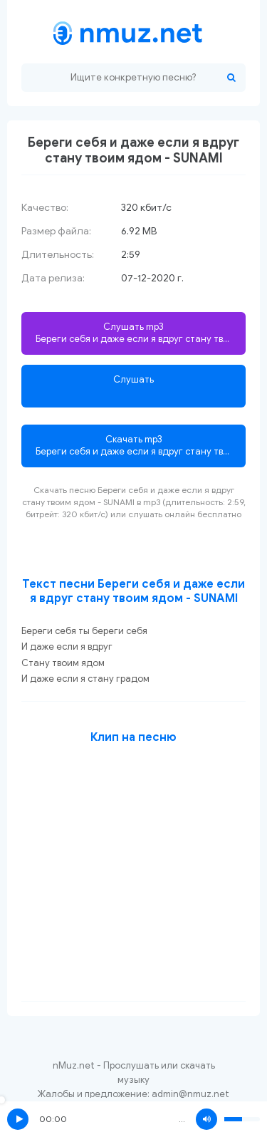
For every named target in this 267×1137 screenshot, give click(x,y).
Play (17, 1119)
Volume (206, 1119)
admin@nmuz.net (190, 1094)
